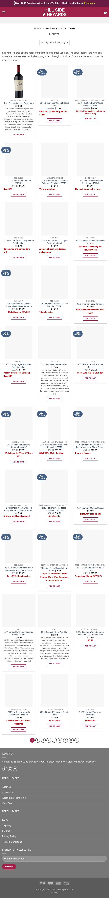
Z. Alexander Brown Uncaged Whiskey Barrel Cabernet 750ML (18, 509)
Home (37, 28)
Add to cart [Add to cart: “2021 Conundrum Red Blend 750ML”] (18, 195)
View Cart (7, 803)
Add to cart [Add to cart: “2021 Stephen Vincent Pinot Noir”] (90, 255)
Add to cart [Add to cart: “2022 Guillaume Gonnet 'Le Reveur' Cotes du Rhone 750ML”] (90, 459)
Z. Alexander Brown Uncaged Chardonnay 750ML (90, 182)
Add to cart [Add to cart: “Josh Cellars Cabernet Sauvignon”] (18, 135)
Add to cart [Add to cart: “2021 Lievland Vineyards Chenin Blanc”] (54, 726)
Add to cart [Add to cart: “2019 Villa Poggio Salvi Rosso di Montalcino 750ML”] (54, 459)
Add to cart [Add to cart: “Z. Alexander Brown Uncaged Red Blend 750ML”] (18, 258)
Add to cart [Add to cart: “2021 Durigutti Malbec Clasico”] (90, 519)
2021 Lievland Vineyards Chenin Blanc (54, 713)
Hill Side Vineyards (54, 12)
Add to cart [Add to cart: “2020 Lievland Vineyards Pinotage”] (90, 726)
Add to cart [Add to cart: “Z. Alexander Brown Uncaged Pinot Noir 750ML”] (54, 258)
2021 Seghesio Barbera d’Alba (54, 365)
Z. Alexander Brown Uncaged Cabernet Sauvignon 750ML (54, 182)
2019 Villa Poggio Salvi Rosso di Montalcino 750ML (54, 446)
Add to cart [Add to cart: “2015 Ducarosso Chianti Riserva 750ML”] (54, 120)
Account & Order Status (14, 797)
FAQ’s (5, 820)
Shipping (6, 825)
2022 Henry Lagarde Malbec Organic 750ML (18, 365)
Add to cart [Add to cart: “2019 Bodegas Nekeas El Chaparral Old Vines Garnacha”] (18, 318)
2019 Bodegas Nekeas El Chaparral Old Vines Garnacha (18, 305)
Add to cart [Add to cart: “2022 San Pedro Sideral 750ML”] (54, 586)
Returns (6, 831)
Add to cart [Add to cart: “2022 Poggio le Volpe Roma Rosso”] (90, 378)
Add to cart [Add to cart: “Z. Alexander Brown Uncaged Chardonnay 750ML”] (90, 195)
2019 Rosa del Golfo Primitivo (54, 632)
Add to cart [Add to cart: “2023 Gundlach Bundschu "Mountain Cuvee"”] (18, 462)
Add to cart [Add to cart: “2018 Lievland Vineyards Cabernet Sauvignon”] (18, 729)
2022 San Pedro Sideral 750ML (55, 568)
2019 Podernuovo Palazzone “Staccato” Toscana (54, 509)
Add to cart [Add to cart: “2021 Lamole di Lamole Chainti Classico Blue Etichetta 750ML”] (18, 582)
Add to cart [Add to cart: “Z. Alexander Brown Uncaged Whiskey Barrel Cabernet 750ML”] (18, 522)
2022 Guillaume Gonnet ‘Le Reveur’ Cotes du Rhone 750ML (90, 446)
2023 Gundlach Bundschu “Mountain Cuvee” (18, 446)
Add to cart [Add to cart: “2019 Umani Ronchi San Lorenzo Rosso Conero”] (18, 666)
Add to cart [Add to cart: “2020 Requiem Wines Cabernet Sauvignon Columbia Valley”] (90, 646)
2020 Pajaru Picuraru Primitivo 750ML (90, 569)
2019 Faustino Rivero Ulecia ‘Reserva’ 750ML (90, 104)
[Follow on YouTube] (15, 768)
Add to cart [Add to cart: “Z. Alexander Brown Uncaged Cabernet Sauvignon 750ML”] (54, 195)
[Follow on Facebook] (4, 768)
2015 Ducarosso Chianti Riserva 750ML (54, 104)
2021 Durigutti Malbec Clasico (90, 508)
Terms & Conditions (12, 842)
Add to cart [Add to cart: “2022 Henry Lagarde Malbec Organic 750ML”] (18, 382)
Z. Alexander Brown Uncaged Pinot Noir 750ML (54, 242)
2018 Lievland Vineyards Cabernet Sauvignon (19, 713)
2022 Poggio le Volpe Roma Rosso (90, 365)
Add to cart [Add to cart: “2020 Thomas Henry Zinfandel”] (90, 318)
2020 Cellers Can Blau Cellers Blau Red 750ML (54, 305)
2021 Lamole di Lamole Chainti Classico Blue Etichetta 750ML (19, 569)
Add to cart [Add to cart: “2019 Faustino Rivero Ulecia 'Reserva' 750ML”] (90, 119)
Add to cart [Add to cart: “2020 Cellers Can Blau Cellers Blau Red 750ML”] (54, 318)
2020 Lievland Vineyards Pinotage (90, 713)
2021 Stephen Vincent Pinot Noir (90, 241)
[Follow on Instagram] (10, 768)
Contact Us (7, 792)
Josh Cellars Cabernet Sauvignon (19, 103)
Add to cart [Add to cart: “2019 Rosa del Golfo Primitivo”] (54, 664)
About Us (6, 787)
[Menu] (4, 12)
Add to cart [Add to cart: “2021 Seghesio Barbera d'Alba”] (54, 399)
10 (71, 740)
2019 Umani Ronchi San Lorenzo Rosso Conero (18, 633)
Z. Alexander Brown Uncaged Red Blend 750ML (19, 242)
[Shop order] (54, 42)
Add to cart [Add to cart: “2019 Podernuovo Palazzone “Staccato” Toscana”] (54, 522)
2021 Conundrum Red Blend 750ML (18, 182)
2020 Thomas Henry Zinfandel (90, 304)
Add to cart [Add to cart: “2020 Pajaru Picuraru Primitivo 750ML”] (90, 582)
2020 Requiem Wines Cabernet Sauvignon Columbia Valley (90, 633)
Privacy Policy (9, 836)
